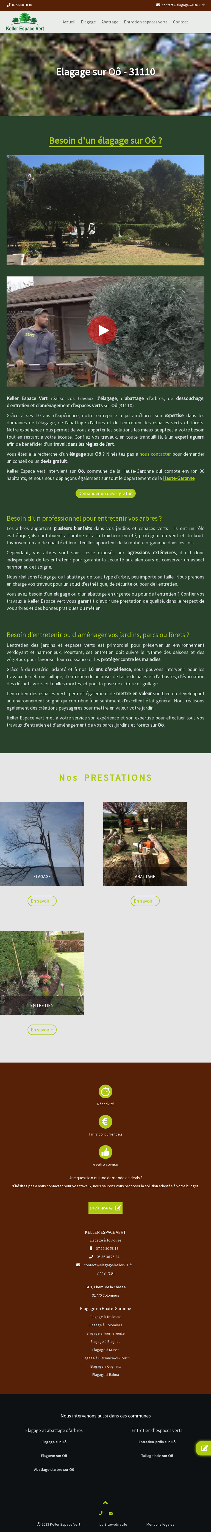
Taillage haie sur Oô (157, 1455)
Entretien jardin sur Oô (157, 1441)
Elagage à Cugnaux (105, 1366)
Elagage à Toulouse (105, 1240)
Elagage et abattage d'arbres (54, 1430)
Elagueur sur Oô (54, 1455)
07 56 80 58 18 (22, 5)
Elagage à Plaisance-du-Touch (106, 1358)
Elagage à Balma (105, 1374)
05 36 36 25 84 (108, 1256)
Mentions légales (160, 1524)
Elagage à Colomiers (105, 1324)
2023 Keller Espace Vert (58, 1524)
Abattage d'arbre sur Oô (54, 1469)
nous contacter (155, 454)
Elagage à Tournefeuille (106, 1333)
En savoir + (104, 901)
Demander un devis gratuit (105, 493)
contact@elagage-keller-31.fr (183, 5)
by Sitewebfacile (113, 1524)
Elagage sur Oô (53, 1441)
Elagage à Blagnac (105, 1341)
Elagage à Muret (105, 1349)
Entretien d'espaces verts (157, 1430)
